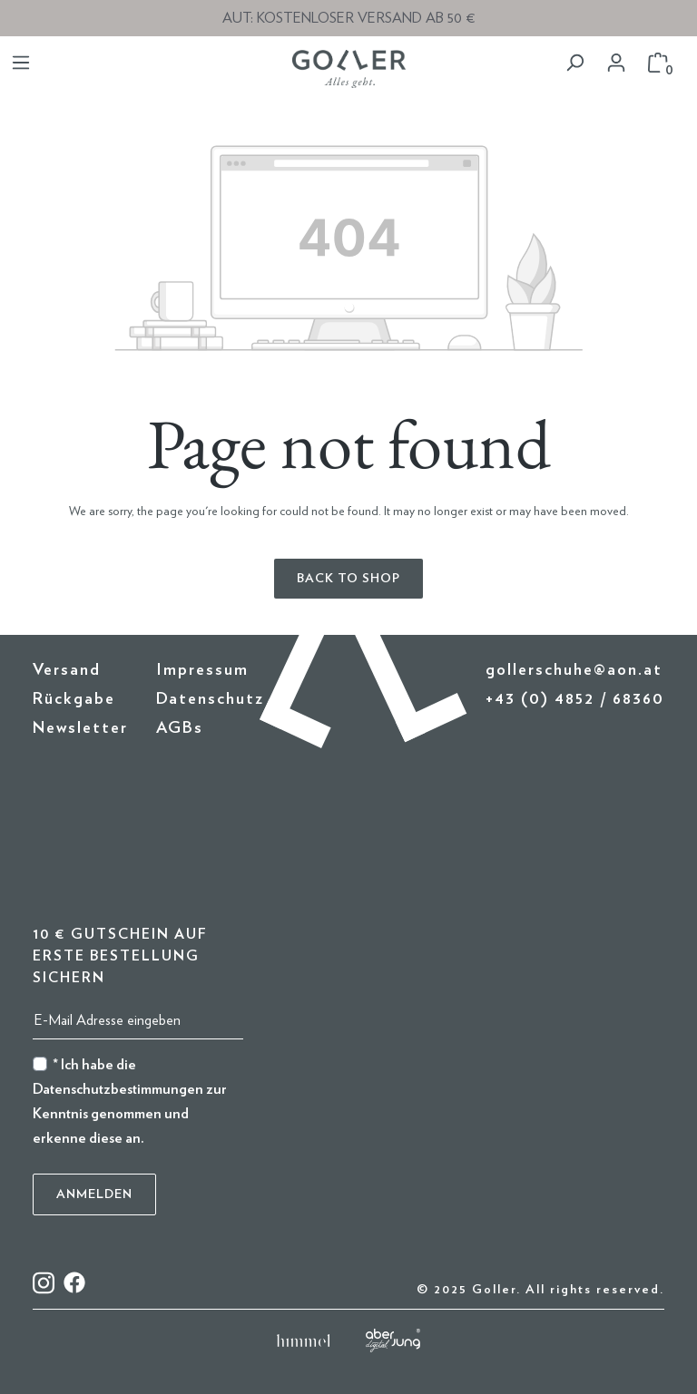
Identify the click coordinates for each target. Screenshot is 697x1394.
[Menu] (21, 63)
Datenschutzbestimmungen (118, 1089)
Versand (67, 670)
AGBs (179, 728)
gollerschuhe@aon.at (574, 670)
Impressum (202, 670)
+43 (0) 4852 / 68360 (575, 699)
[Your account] (616, 63)
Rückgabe (74, 699)
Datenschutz (210, 699)
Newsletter (80, 728)
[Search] (574, 63)
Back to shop (348, 578)
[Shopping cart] (658, 63)
